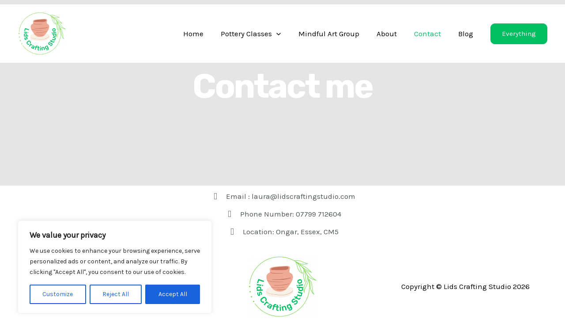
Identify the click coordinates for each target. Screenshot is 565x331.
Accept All (172, 294)
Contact (430, 33)
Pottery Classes (261, 33)
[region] (115, 267)
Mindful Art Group (336, 33)
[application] (286, 33)
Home (206, 33)
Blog (466, 33)
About (392, 33)
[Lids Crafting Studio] (42, 32)
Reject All (115, 294)
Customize (57, 294)
